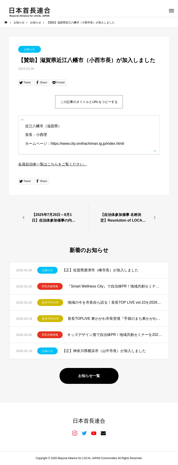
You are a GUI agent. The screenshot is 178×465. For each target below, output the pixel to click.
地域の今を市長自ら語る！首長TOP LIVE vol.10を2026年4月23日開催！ (115, 302)
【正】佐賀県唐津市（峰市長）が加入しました (100, 270)
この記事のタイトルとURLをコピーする (89, 102)
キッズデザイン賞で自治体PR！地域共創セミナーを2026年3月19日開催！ (114, 335)
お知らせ (29, 49)
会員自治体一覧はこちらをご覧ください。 (52, 164)
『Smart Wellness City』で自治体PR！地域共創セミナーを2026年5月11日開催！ (114, 286)
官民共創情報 (50, 286)
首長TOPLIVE (50, 302)
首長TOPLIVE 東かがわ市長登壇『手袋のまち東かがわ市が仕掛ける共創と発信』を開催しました (115, 318)
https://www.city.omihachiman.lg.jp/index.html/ (87, 143)
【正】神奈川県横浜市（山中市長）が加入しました (104, 351)
